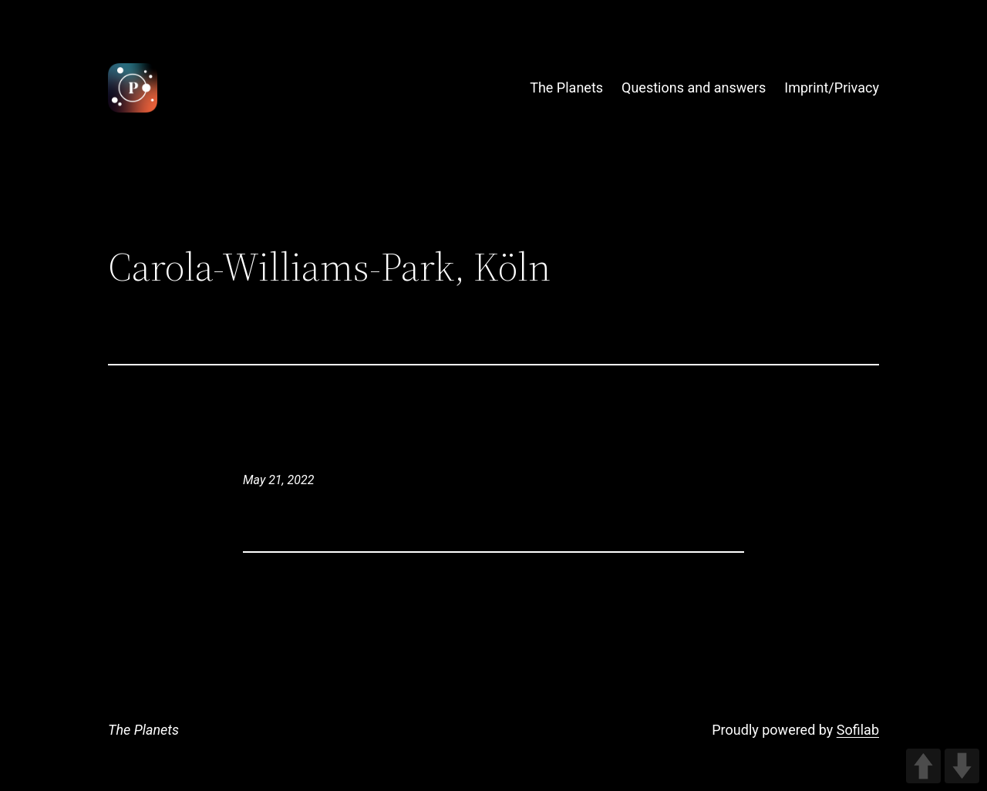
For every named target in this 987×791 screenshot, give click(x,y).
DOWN (962, 766)
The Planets (143, 730)
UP (923, 766)
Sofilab (858, 730)
